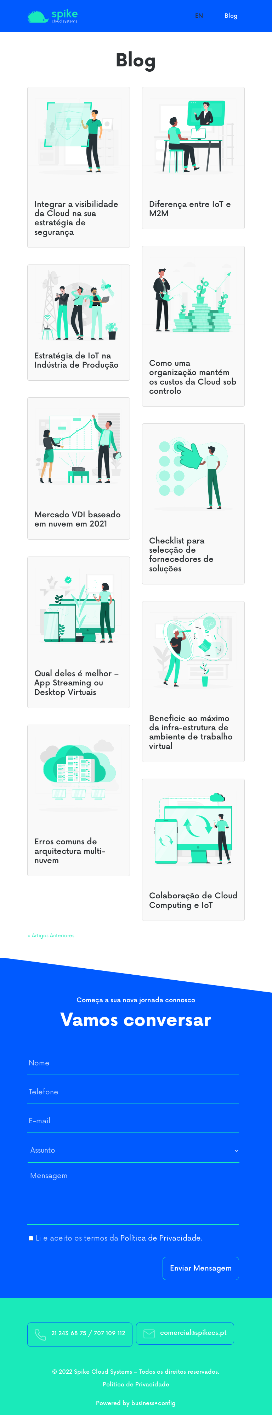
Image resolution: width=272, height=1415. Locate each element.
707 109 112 (109, 1333)
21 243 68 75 (68, 1333)
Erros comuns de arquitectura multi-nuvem (69, 851)
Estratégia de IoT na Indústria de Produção (76, 360)
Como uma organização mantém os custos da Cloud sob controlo (193, 377)
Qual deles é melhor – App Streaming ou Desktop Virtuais (76, 683)
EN (199, 16)
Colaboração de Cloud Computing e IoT (193, 900)
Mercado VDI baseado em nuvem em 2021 (77, 519)
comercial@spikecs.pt (193, 1333)
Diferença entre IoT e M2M (190, 209)
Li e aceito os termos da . (119, 1238)
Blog (231, 16)
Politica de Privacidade (136, 1384)
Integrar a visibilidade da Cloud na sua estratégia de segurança (76, 218)
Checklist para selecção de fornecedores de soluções (181, 555)
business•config (153, 1403)
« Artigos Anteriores (50, 936)
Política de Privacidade (160, 1238)
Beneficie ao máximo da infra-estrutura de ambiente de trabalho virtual (191, 732)
